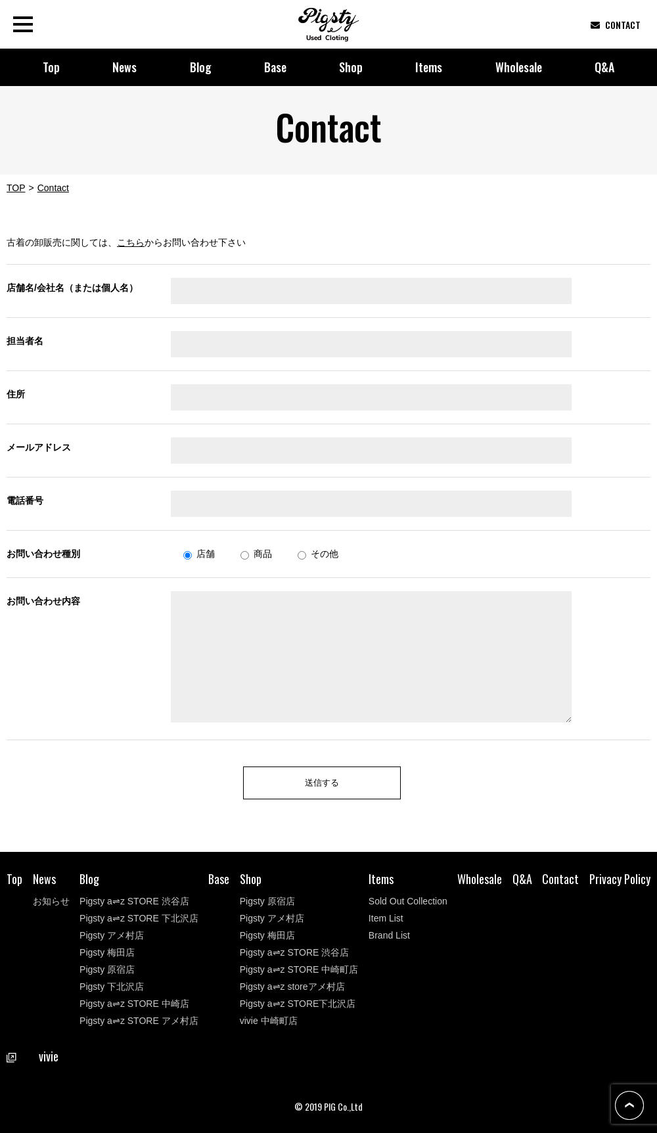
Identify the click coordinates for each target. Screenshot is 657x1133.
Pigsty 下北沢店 (111, 986)
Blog (201, 67)
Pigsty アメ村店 (111, 935)
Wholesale (518, 67)
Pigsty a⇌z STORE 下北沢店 (138, 918)
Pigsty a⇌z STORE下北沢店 (298, 1003)
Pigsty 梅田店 (107, 952)
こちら (131, 242)
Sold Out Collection (408, 901)
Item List (386, 918)
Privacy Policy (619, 878)
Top (51, 67)
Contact (560, 878)
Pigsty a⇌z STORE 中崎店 (134, 1003)
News (124, 67)
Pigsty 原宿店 (107, 969)
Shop (351, 67)
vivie (33, 1056)
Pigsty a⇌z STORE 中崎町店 (299, 969)
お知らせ (51, 901)
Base (275, 67)
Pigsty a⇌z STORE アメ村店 (138, 1020)
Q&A (604, 67)
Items (428, 67)
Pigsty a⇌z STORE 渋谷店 (134, 901)
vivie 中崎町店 (269, 1020)
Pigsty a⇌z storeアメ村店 (292, 986)
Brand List (389, 935)
